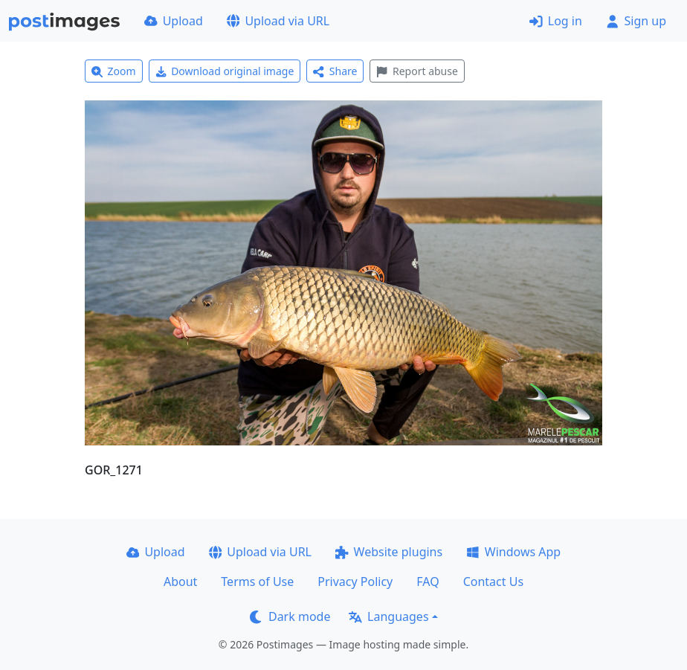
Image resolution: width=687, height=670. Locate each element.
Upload (173, 21)
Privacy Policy (355, 581)
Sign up (636, 21)
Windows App (513, 552)
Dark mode (290, 616)
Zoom (113, 71)
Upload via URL (278, 21)
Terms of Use (257, 581)
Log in (555, 21)
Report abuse (416, 71)
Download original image (224, 71)
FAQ (427, 581)
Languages (388, 616)
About (180, 581)
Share (335, 71)
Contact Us (493, 581)
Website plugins (388, 552)
